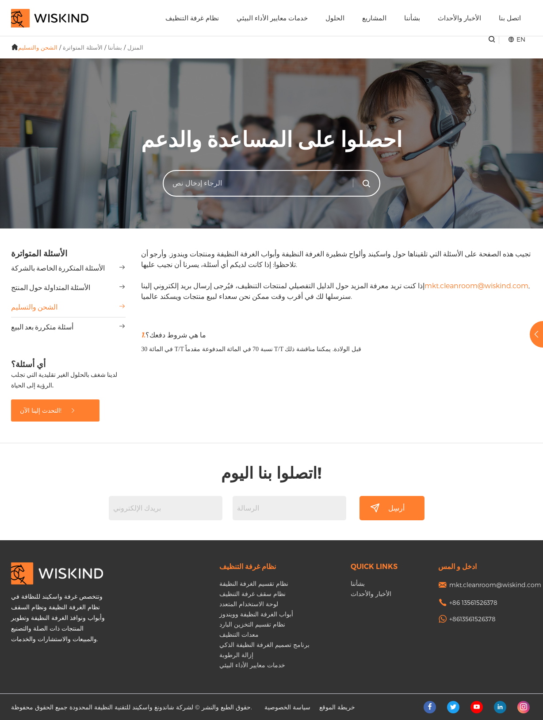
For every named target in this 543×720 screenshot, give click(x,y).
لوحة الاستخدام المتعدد (248, 604)
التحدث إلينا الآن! (48, 410)
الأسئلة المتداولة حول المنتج (50, 287)
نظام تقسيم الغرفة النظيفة (253, 583)
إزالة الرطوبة (236, 654)
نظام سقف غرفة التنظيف (252, 593)
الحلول (334, 18)
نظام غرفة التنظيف (192, 18)
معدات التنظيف (239, 634)
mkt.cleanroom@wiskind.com (476, 285)
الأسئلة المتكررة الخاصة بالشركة (58, 268)
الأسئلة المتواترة (83, 47)
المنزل (135, 47)
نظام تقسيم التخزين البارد (252, 624)
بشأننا (412, 18)
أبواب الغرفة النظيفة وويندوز (256, 614)
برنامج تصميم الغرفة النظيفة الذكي (264, 644)
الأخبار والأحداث (459, 18)
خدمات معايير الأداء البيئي (272, 18)
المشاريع (374, 18)
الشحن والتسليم (37, 47)
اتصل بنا (510, 18)
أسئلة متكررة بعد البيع (42, 327)
